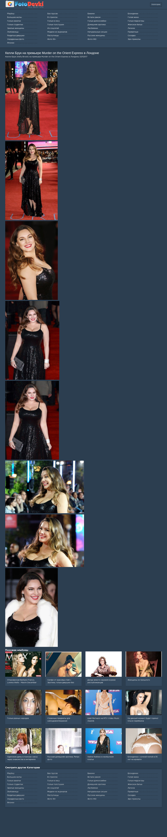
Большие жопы (14, 777)
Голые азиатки (14, 781)
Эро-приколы (134, 799)
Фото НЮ (92, 799)
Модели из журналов (57, 792)
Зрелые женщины (15, 788)
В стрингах (52, 777)
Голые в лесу (53, 781)
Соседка (131, 795)
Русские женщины (96, 795)
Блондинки (133, 773)
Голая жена (133, 777)
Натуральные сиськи (97, 792)
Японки (10, 802)
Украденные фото (15, 799)
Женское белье (135, 784)
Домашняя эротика (97, 784)
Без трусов (52, 773)
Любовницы (13, 792)
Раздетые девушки (15, 795)
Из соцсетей (53, 788)
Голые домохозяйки (97, 781)
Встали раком (94, 777)
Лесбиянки (93, 788)
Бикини (91, 773)
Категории (156, 4)
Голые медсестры (136, 781)
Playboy (10, 773)
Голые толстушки (55, 784)
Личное (131, 788)
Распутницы (53, 795)
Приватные (133, 792)
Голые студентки (15, 784)
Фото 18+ (51, 799)
